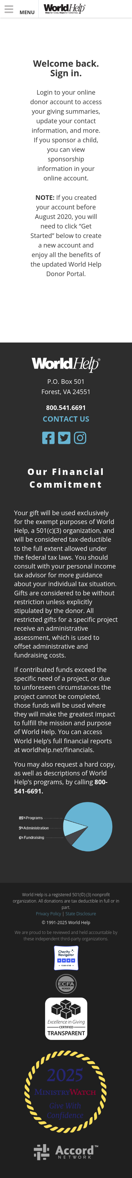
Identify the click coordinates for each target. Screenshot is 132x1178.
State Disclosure (80, 914)
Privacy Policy (48, 914)
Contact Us (66, 419)
